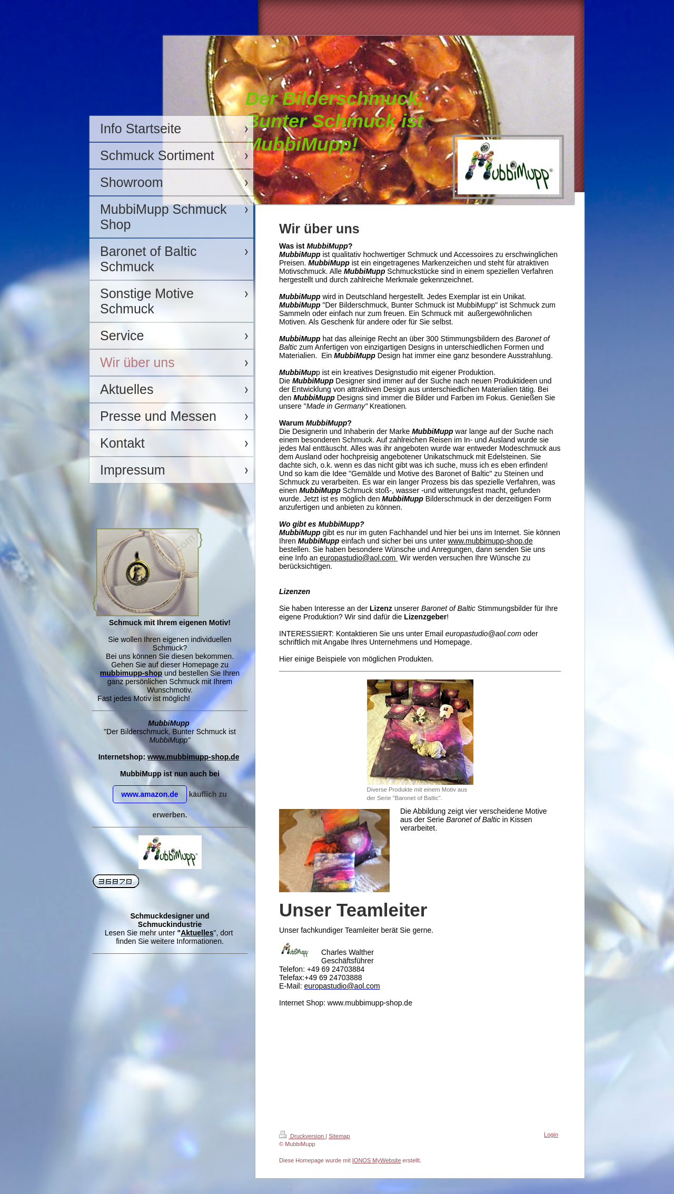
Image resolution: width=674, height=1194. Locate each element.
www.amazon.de (149, 794)
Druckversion (302, 1136)
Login (551, 1134)
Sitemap (339, 1136)
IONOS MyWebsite (376, 1160)
